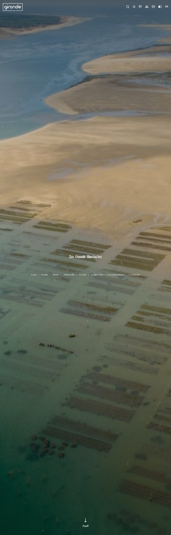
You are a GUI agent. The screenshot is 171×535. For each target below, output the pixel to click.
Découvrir (67, 6)
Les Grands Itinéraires (116, 275)
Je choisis (82, 275)
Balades (56, 275)
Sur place (44, 275)
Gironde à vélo (68, 275)
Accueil (34, 275)
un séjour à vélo (97, 275)
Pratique (82, 6)
